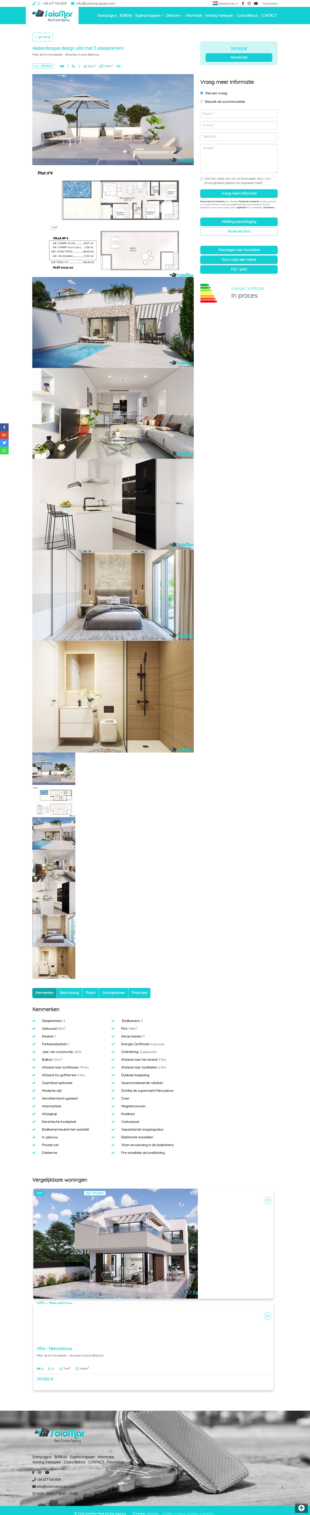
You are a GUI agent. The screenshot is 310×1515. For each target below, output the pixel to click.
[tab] (44, 993)
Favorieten (270, 3)
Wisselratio (239, 57)
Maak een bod (239, 231)
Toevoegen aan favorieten (239, 250)
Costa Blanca (247, 15)
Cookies (192, 1507)
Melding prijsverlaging (239, 221)
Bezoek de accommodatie (225, 102)
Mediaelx (152, 1507)
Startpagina (107, 15)
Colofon (167, 1507)
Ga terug (42, 37)
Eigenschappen (82, 1450)
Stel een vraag (216, 93)
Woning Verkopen (219, 15)
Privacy (180, 1507)
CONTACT (269, 15)
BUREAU (126, 15)
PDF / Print (239, 269)
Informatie (194, 15)
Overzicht (206, 1507)
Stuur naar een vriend (239, 259)
